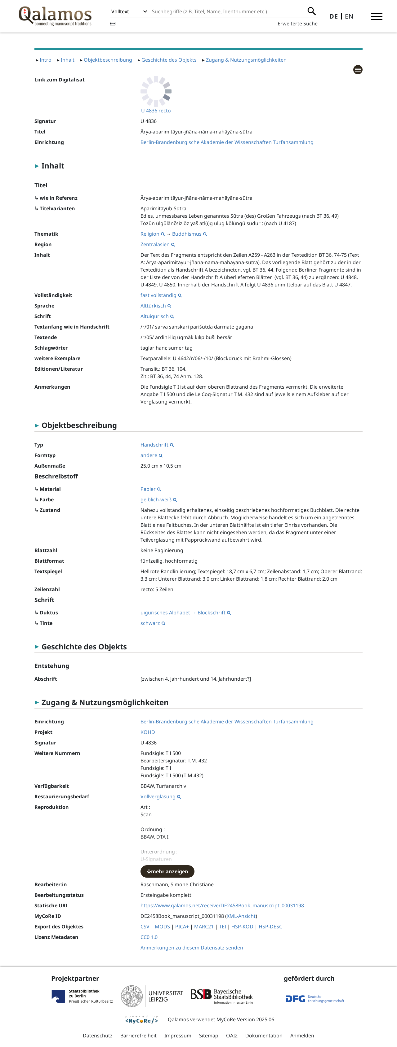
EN (349, 16)
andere (152, 455)
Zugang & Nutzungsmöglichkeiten (246, 59)
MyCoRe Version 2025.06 (245, 1019)
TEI (222, 926)
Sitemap (208, 1035)
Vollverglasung (161, 796)
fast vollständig (161, 295)
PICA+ (182, 926)
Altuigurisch (157, 316)
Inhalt (67, 59)
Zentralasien (158, 244)
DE (333, 16)
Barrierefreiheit (138, 1035)
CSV (145, 926)
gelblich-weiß (159, 499)
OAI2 (232, 1035)
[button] (377, 16)
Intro (45, 59)
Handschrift (157, 444)
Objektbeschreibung (108, 59)
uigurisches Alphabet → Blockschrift (186, 612)
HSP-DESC (270, 926)
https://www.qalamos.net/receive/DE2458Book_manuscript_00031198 (222, 905)
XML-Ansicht (241, 916)
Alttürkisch (156, 305)
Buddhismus (189, 233)
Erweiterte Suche (298, 23)
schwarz (153, 623)
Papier (151, 489)
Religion (153, 233)
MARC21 (204, 926)
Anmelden (302, 1035)
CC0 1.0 (149, 937)
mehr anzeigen (167, 871)
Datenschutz (98, 1035)
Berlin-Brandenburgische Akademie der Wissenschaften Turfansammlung (227, 142)
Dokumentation (264, 1035)
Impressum (177, 1035)
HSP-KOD (242, 926)
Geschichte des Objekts (169, 59)
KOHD (148, 732)
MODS (162, 926)
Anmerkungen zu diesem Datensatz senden (192, 947)
